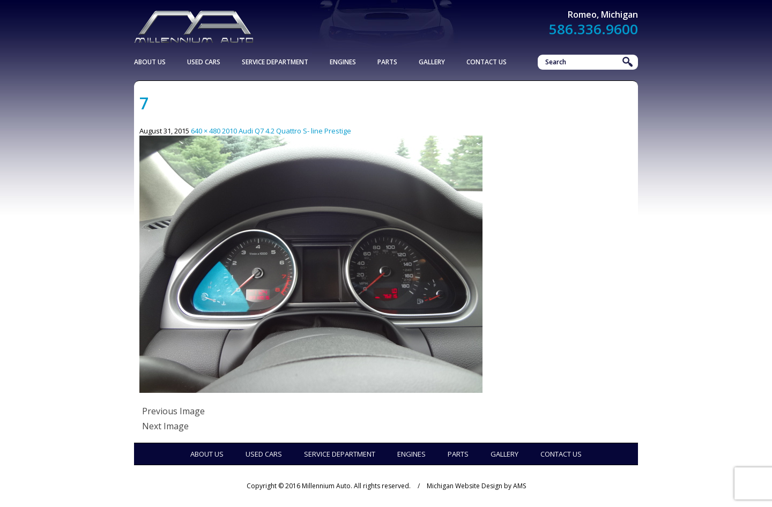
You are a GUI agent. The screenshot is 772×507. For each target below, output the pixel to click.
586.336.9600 (593, 29)
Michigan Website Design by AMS (476, 485)
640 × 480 (205, 131)
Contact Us (486, 61)
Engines (343, 61)
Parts (387, 61)
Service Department (275, 61)
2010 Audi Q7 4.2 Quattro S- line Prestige (286, 131)
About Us (150, 61)
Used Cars (203, 61)
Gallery (432, 61)
